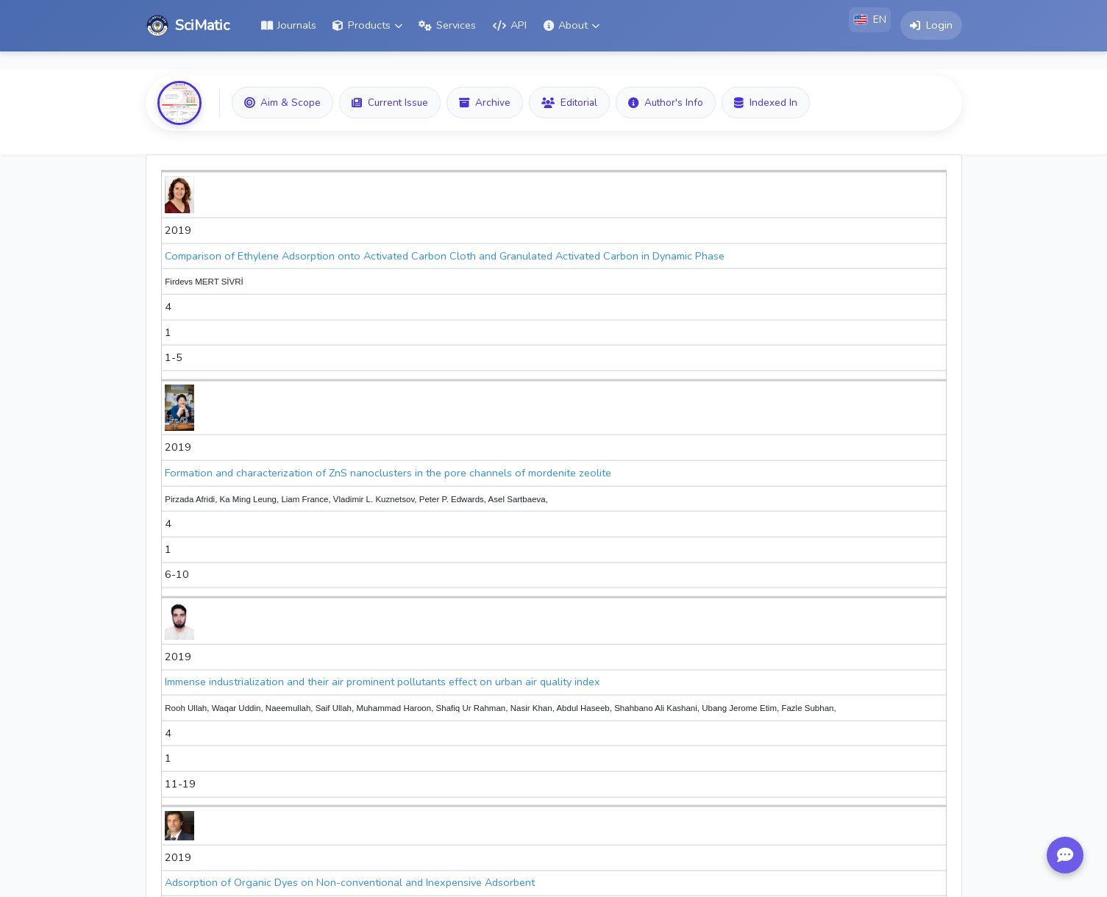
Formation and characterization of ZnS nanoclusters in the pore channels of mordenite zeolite (388, 472)
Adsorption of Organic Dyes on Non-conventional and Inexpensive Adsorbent (350, 882)
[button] (367, 25)
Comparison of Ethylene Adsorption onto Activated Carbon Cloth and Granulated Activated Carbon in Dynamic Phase (445, 256)
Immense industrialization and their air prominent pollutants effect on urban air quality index (382, 681)
